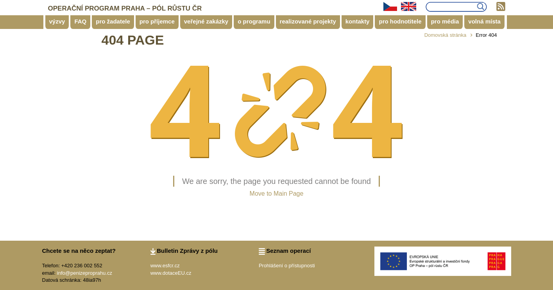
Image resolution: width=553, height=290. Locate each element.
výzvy (57, 21)
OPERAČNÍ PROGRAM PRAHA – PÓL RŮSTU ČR (125, 8)
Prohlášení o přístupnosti (287, 265)
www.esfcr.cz (165, 265)
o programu (254, 21)
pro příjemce (157, 21)
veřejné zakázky (206, 21)
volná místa (484, 21)
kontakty (357, 21)
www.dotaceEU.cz (170, 273)
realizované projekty (308, 21)
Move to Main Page (277, 193)
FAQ (80, 21)
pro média (445, 21)
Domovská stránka (445, 35)
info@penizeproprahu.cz (84, 273)
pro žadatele (113, 21)
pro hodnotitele (400, 21)
